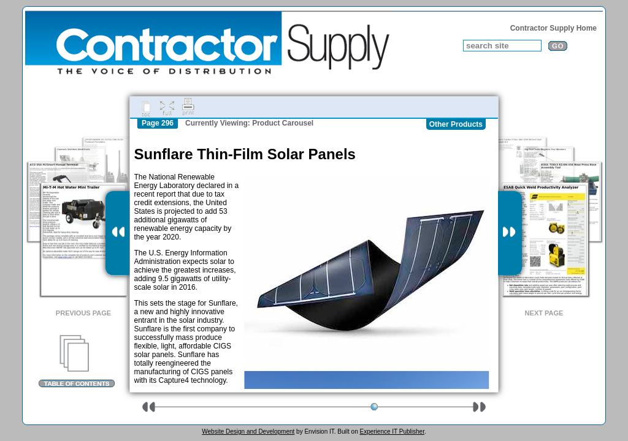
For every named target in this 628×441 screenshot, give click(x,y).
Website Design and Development (248, 431)
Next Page (544, 313)
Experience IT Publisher (391, 431)
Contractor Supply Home (553, 28)
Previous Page (83, 313)
